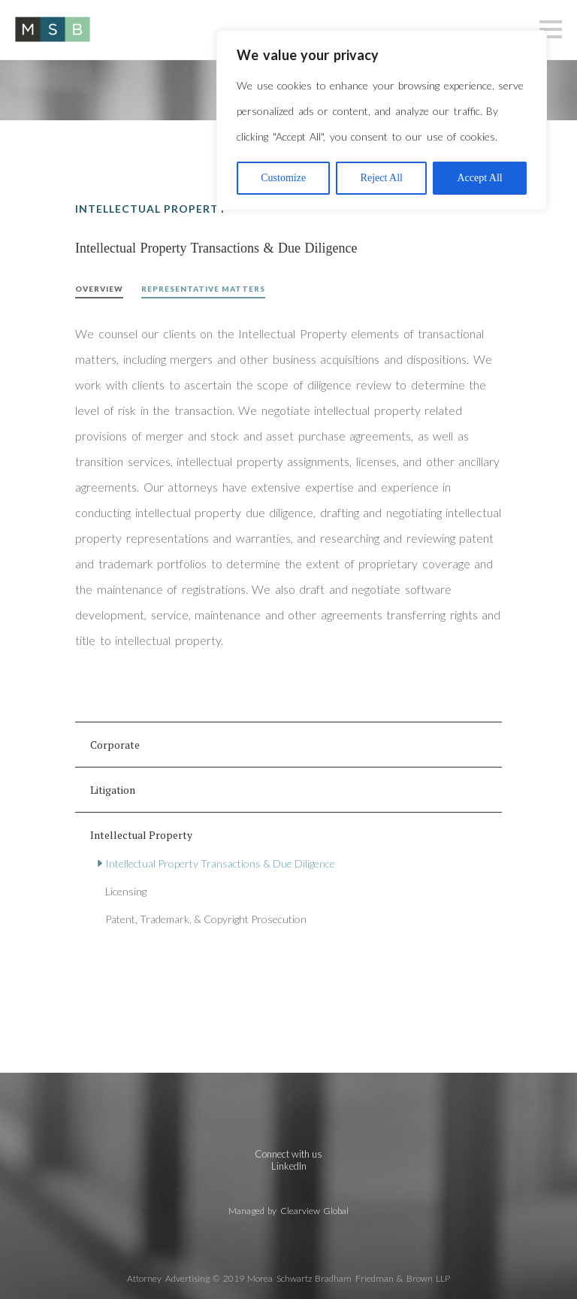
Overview (99, 288)
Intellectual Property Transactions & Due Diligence (220, 863)
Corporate (115, 744)
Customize (283, 177)
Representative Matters (203, 288)
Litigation (112, 790)
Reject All (382, 177)
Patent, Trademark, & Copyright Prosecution (206, 919)
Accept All (479, 177)
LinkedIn (289, 1166)
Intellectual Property (141, 835)
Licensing (126, 891)
